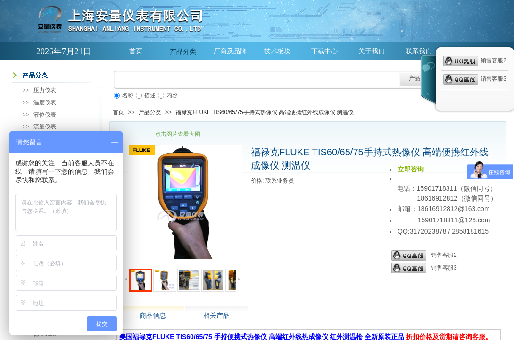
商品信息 (153, 315)
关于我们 (371, 51)
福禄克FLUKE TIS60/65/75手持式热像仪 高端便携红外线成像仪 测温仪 (264, 112)
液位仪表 (44, 114)
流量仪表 (44, 126)
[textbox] (257, 80)
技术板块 (277, 51)
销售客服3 (424, 268)
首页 (135, 51)
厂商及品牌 (230, 51)
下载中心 (324, 51)
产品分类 (183, 51)
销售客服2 (424, 255)
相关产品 (216, 315)
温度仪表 (44, 102)
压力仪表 (44, 90)
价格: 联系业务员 (272, 181)
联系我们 (419, 51)
